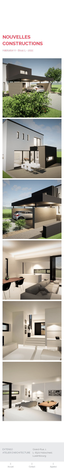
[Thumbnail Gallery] (32, 88)
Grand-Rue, (39, 449)
